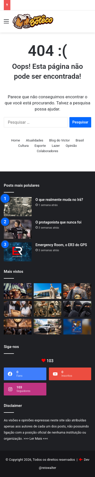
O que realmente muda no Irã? (59, 200)
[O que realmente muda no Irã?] (18, 206)
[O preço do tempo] (18, 327)
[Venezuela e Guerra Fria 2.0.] (77, 327)
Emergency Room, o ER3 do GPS (61, 245)
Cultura (23, 146)
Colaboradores (47, 151)
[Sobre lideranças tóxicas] (48, 309)
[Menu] (18, 309)
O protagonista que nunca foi (58, 222)
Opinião (71, 146)
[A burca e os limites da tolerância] (77, 309)
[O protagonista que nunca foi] (18, 229)
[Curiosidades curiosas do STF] (48, 291)
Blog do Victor (59, 140)
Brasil (80, 140)
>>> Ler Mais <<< (36, 438)
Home (15, 140)
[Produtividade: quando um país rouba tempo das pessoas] (77, 291)
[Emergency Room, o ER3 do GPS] (18, 251)
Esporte (40, 146)
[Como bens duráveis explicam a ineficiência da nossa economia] (48, 327)
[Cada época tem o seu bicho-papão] (18, 291)
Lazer (56, 146)
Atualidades (34, 140)
